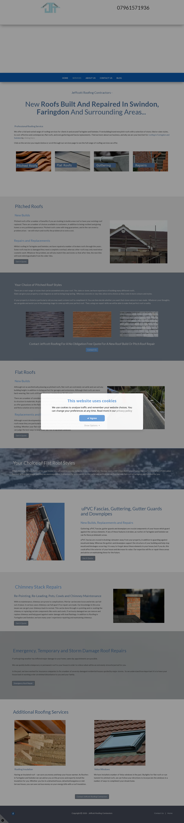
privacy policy (124, 410)
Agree (92, 418)
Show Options (92, 425)
